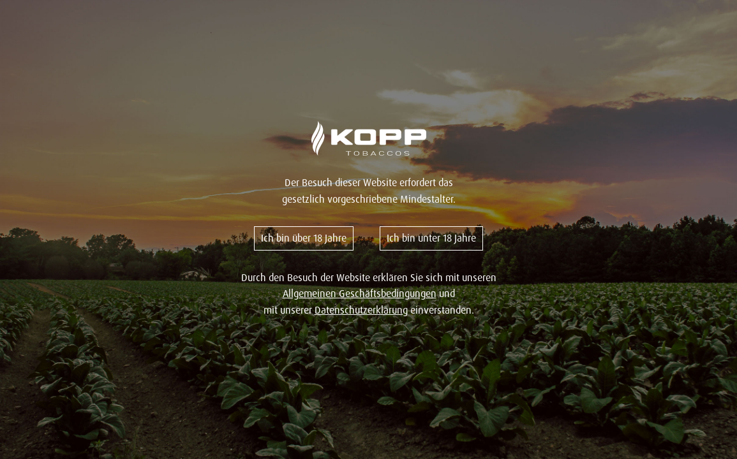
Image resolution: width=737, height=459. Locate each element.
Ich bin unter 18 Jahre (431, 237)
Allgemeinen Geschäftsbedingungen (359, 293)
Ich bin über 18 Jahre (303, 237)
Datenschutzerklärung (361, 309)
